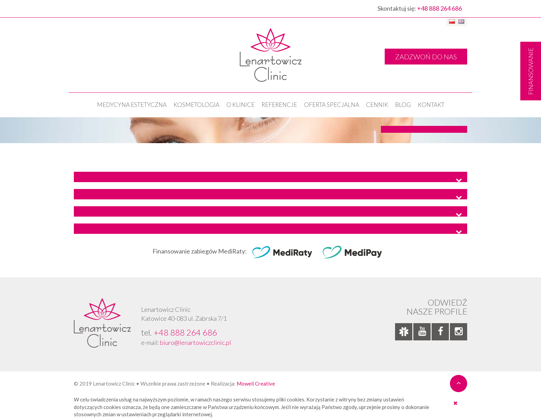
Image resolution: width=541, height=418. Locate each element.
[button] (270, 177)
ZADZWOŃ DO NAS (426, 56)
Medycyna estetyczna (132, 104)
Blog (403, 104)
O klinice (240, 104)
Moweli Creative (256, 383)
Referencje (279, 104)
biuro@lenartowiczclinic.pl (195, 342)
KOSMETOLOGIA (196, 104)
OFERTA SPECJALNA (331, 104)
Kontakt (431, 104)
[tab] (270, 177)
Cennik (377, 104)
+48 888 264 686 (439, 8)
